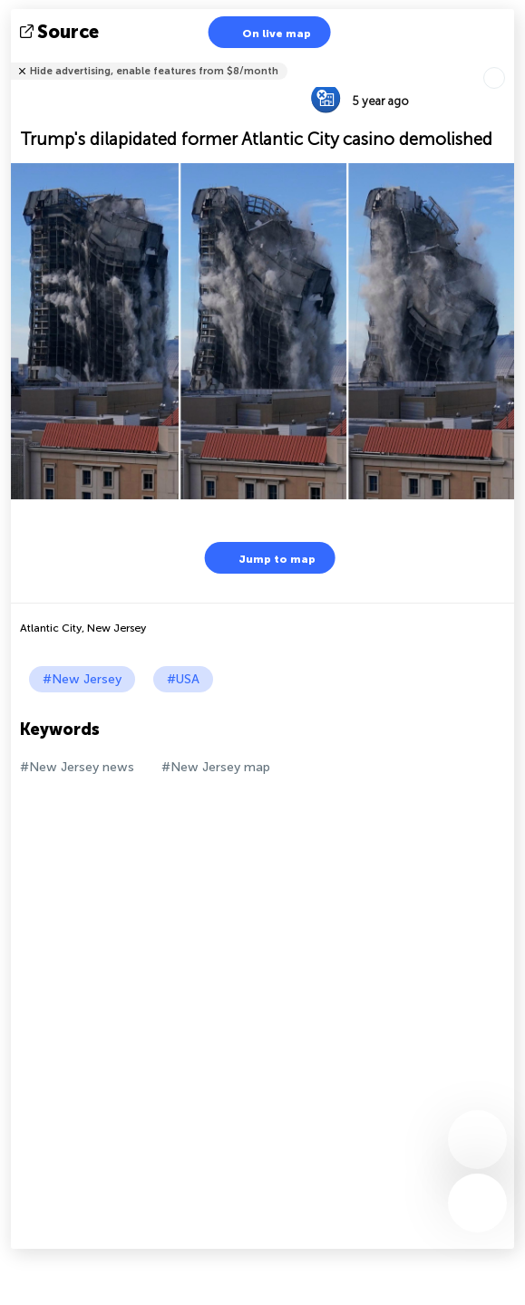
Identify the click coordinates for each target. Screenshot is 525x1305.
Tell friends (506, 59)
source (61, 32)
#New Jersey (82, 679)
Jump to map (266, 558)
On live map (265, 32)
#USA (183, 679)
